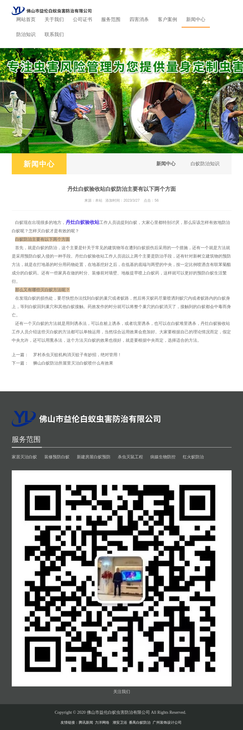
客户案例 (167, 19)
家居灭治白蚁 (24, 456)
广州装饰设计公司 (167, 722)
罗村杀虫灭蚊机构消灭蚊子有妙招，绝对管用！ (77, 354)
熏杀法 (56, 340)
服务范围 (110, 19)
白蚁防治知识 (205, 163)
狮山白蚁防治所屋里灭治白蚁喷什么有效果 (73, 363)
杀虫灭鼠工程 (130, 456)
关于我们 (54, 19)
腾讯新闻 (86, 722)
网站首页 (26, 19)
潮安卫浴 (120, 722)
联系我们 (54, 34)
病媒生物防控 (163, 456)
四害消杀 (139, 19)
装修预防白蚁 (57, 456)
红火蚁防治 (193, 456)
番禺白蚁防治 (140, 722)
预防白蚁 (32, 256)
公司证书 (82, 19)
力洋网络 (102, 722)
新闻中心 (195, 19)
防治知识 (26, 34)
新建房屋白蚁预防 (94, 456)
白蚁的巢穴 (101, 298)
